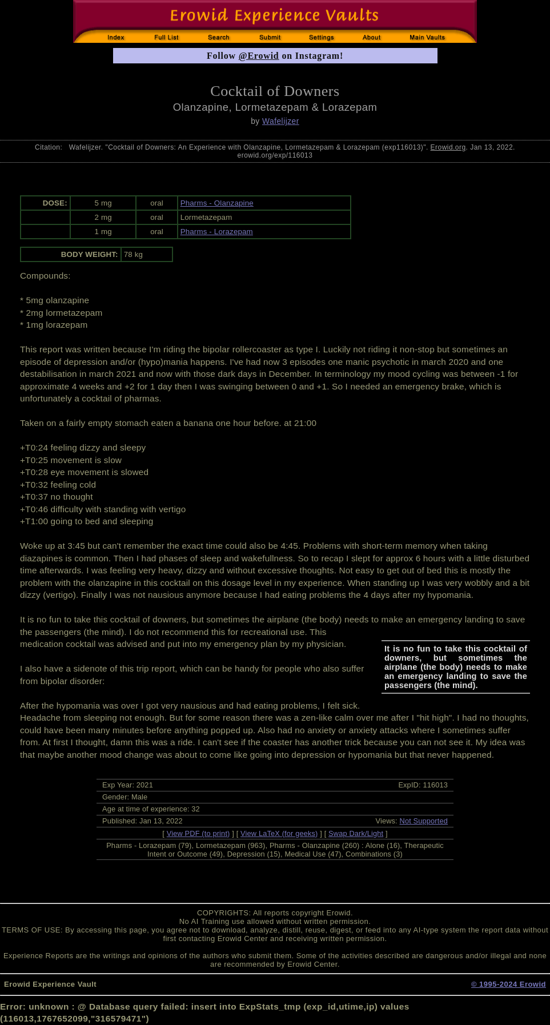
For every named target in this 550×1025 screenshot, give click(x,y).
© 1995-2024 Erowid (508, 984)
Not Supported (424, 821)
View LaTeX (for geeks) (279, 833)
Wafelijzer (280, 121)
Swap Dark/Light (355, 833)
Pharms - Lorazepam (216, 231)
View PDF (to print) (198, 833)
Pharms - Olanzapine (217, 203)
